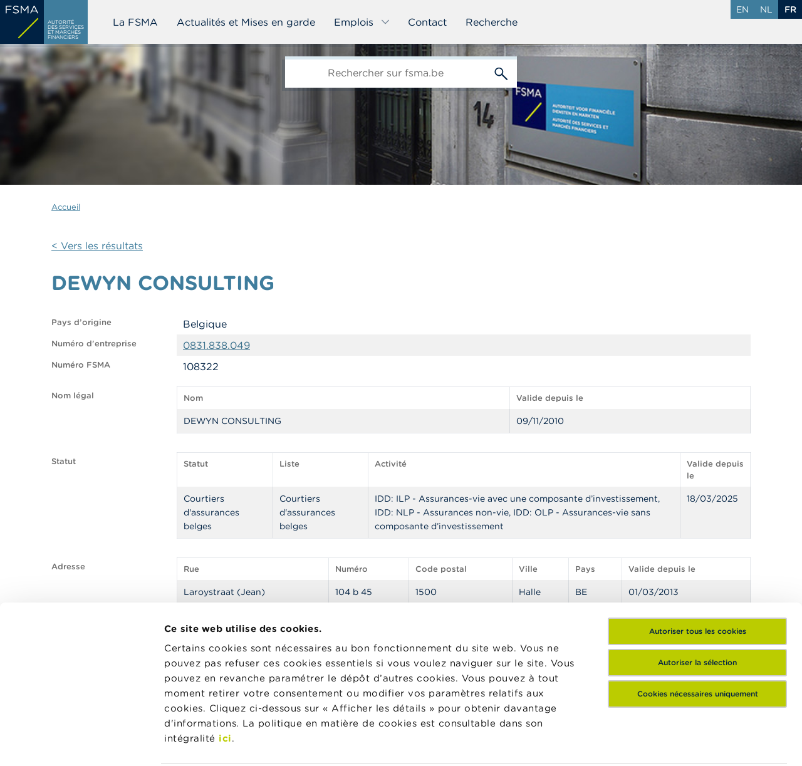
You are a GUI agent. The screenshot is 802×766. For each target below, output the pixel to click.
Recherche (492, 22)
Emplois (362, 22)
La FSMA (135, 22)
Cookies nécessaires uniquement (697, 603)
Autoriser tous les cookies (697, 540)
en (742, 9)
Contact (427, 22)
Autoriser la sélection (697, 571)
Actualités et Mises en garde (246, 22)
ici (225, 647)
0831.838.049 (216, 345)
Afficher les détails (210, 741)
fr (790, 9)
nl (766, 9)
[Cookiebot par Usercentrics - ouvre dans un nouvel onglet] (81, 741)
